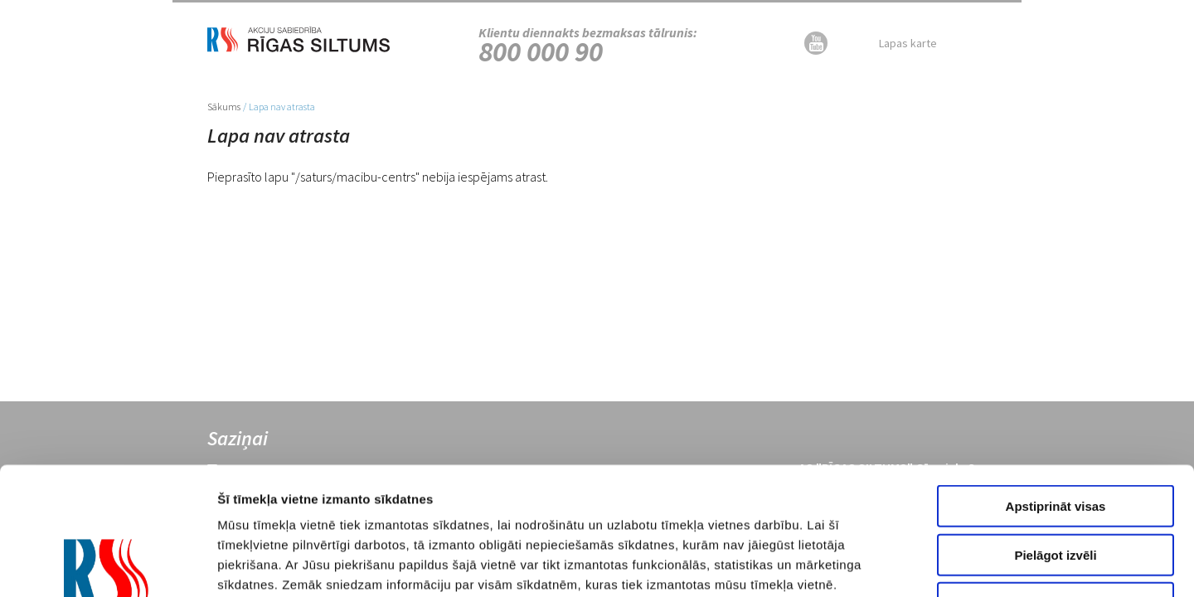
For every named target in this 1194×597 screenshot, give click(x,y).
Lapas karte (908, 43)
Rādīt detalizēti (919, 564)
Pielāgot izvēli (1055, 427)
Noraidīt (1056, 475)
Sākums (223, 106)
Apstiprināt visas (1056, 378)
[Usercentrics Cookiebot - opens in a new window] (107, 564)
